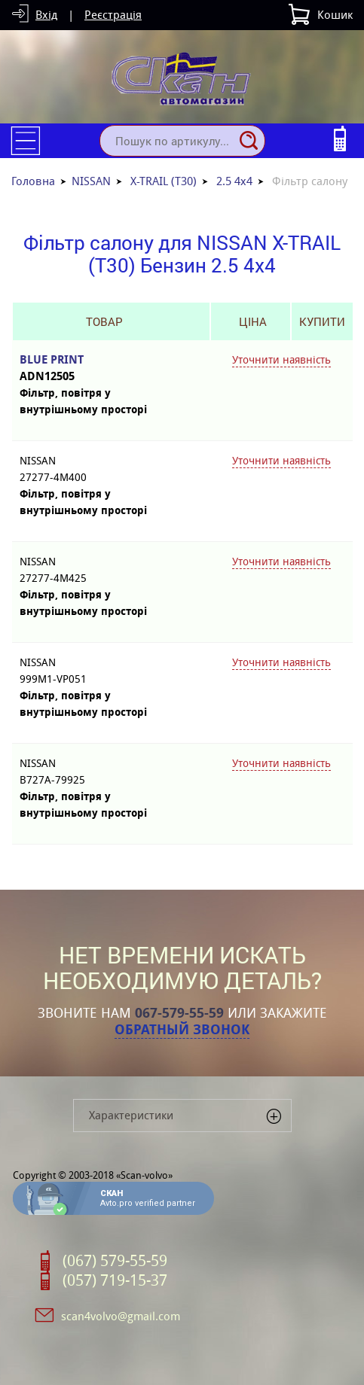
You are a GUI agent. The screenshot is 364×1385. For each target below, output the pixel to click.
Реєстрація (113, 15)
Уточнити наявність (281, 360)
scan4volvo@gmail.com (120, 1316)
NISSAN (91, 181)
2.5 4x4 (234, 181)
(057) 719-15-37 (115, 1280)
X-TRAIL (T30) (163, 181)
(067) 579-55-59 (115, 1261)
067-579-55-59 (179, 1013)
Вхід (46, 15)
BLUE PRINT (104, 368)
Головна (33, 181)
